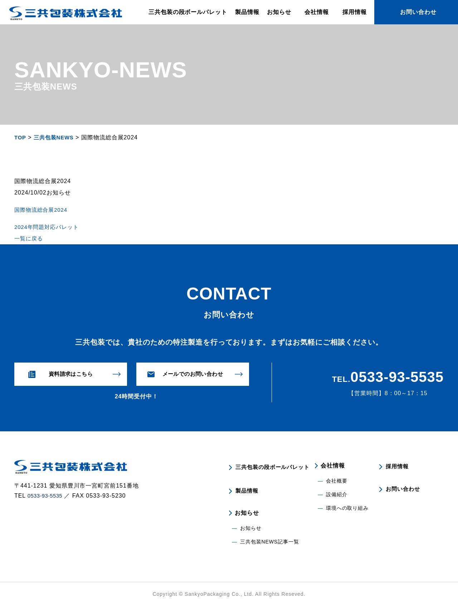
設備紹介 (336, 495)
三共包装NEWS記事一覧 (269, 535)
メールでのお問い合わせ (192, 374)
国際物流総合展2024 (42, 210)
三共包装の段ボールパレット (187, 12)
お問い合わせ (403, 486)
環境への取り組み (347, 508)
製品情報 (247, 12)
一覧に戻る (29, 238)
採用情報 (354, 12)
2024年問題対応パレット (48, 227)
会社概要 (336, 481)
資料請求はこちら (71, 374)
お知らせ (251, 521)
